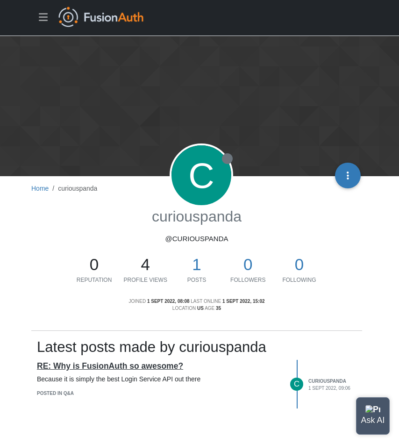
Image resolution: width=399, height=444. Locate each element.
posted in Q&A (55, 393)
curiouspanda (327, 381)
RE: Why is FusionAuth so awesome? (110, 366)
